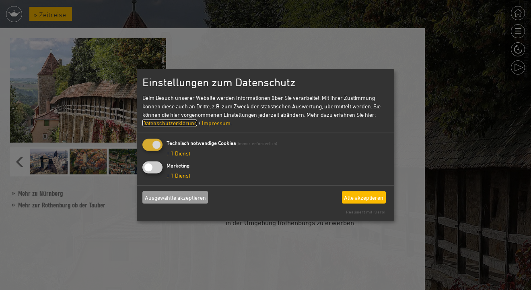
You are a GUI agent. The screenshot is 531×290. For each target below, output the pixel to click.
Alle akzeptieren (363, 197)
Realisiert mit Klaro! (365, 211)
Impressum (216, 123)
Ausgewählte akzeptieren (175, 197)
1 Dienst (178, 153)
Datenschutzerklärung (169, 123)
